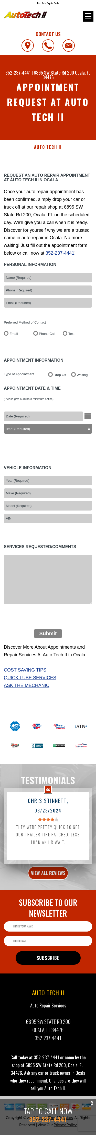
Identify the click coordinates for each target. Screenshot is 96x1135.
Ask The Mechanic (26, 688)
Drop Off (60, 378)
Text (71, 337)
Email (13, 337)
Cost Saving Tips (25, 673)
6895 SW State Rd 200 (54, 72)
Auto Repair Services (48, 1008)
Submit (48, 636)
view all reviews (48, 876)
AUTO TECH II (48, 147)
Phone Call (47, 337)
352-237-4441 (18, 72)
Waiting (82, 378)
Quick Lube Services (30, 681)
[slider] (48, 822)
